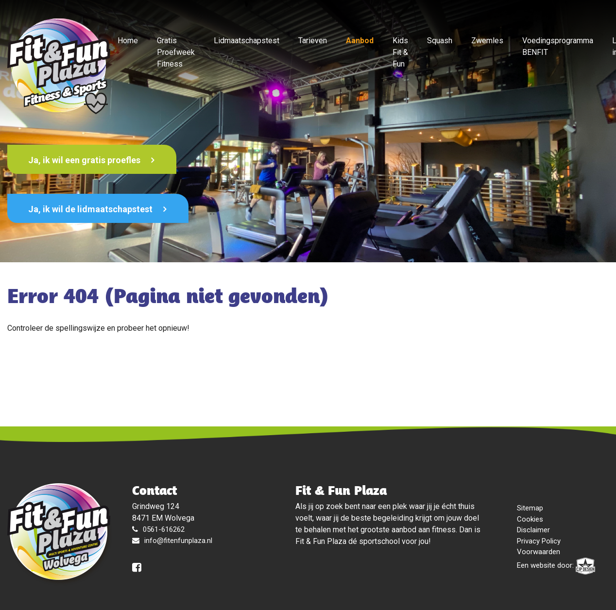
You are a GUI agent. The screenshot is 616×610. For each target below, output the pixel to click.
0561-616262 (164, 529)
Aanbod (360, 40)
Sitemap (530, 508)
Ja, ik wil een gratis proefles (85, 160)
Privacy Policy (539, 541)
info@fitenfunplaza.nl (178, 540)
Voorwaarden (538, 551)
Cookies (530, 519)
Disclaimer (533, 529)
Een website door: (556, 566)
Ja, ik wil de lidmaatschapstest (91, 209)
